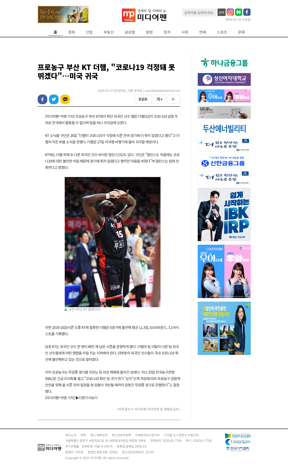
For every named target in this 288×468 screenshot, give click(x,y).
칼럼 (149, 32)
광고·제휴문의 (98, 435)
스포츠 (222, 32)
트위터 (54, 99)
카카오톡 (65, 99)
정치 (167, 32)
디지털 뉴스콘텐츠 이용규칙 (181, 435)
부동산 (108, 32)
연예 (202, 32)
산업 (89, 32)
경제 (71, 32)
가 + (159, 99)
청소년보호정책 (121, 435)
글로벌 (130, 32)
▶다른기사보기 (86, 397)
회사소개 (70, 435)
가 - (173, 99)
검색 (221, 12)
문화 (241, 32)
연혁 (83, 435)
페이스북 (42, 99)
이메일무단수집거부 (147, 435)
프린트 (143, 99)
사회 (184, 32)
